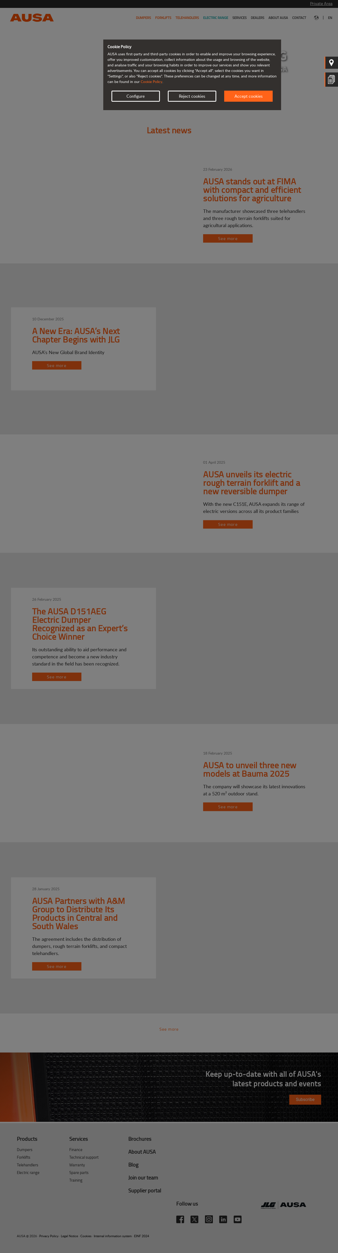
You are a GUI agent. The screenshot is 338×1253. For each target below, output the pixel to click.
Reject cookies (192, 96)
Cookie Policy (151, 81)
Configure (135, 96)
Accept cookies (248, 96)
